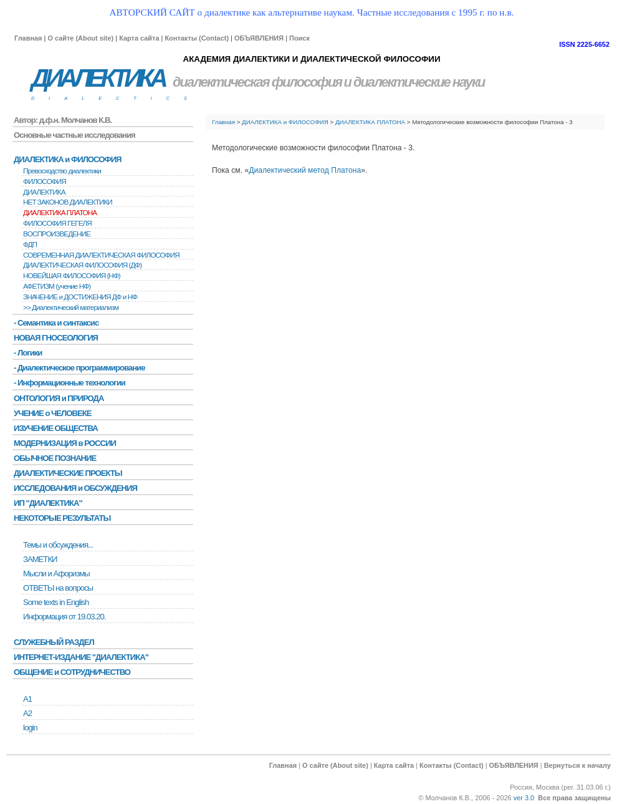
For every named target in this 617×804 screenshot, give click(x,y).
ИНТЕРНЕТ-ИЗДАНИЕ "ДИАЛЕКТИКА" (81, 657)
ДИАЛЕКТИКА (98, 78)
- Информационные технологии (69, 382)
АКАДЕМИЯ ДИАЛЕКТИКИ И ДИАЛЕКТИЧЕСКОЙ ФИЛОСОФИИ (311, 59)
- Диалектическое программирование (79, 367)
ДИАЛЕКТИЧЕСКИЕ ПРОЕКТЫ (68, 473)
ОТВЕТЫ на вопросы (58, 588)
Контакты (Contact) (197, 38)
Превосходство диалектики (62, 171)
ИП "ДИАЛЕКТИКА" (48, 503)
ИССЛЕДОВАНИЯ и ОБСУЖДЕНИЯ (75, 488)
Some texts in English (55, 602)
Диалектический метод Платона (305, 170)
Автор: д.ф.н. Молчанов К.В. (63, 120)
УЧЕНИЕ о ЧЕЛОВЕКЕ (53, 413)
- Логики (28, 352)
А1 (27, 699)
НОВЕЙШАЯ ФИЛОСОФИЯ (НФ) (71, 275)
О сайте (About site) (80, 38)
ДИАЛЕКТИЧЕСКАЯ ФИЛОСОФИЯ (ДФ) (82, 265)
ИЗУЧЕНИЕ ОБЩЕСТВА (56, 428)
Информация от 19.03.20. (64, 616)
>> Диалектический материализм (70, 307)
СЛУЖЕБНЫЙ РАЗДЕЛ (54, 642)
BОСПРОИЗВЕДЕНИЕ (56, 234)
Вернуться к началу (577, 765)
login (30, 727)
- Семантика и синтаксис (56, 322)
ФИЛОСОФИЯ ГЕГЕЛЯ (57, 223)
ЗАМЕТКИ (40, 559)
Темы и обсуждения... (58, 545)
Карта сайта (139, 38)
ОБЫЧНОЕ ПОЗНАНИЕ (55, 458)
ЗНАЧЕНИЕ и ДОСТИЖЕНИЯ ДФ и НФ (80, 297)
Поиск (299, 38)
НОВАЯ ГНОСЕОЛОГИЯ (56, 337)
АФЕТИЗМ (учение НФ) (56, 286)
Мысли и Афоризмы (56, 573)
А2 (27, 713)
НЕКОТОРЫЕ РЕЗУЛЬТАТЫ (62, 518)
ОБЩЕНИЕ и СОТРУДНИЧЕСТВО (72, 672)
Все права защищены (574, 798)
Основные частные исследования (74, 135)
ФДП (30, 244)
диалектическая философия (257, 82)
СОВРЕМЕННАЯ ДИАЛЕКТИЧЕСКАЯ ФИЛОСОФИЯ (101, 255)
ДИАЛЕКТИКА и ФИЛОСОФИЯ (285, 122)
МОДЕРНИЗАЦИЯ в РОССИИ (65, 443)
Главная (28, 38)
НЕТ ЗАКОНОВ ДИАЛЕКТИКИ (67, 202)
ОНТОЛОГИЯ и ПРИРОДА (58, 398)
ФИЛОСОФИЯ (44, 181)
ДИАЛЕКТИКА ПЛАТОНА (370, 122)
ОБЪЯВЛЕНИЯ (259, 38)
